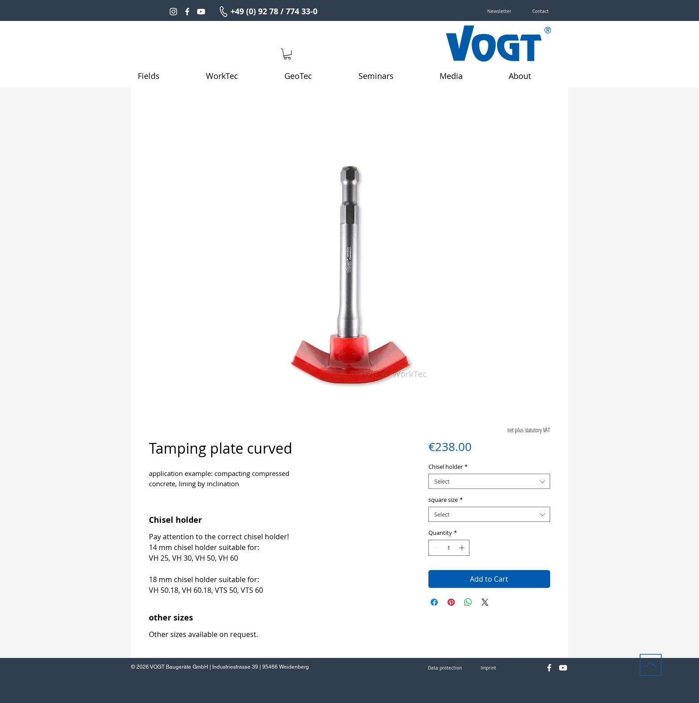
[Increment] (462, 547)
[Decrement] (435, 547)
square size (445, 499)
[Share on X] (485, 602)
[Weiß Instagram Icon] (173, 12)
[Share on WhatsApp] (468, 602)
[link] (287, 54)
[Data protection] (445, 668)
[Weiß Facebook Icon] (187, 12)
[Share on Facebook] (434, 602)
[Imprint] (488, 668)
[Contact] (540, 11)
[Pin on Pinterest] (451, 602)
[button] (499, 11)
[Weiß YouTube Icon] (201, 12)
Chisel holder (448, 466)
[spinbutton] (448, 547)
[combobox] (489, 481)
